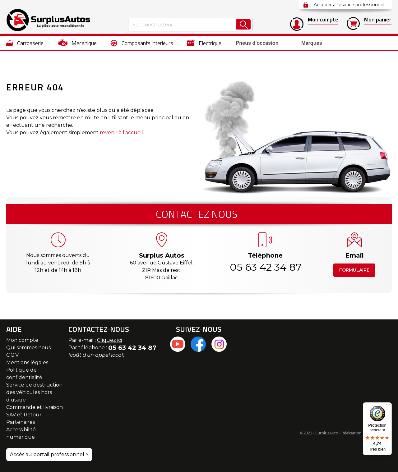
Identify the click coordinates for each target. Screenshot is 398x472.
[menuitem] (25, 43)
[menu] (199, 43)
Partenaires (20, 422)
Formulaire (354, 270)
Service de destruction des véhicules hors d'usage (34, 392)
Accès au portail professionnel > (49, 454)
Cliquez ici (109, 340)
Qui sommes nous (28, 348)
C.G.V (12, 355)
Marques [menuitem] (306, 43)
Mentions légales (27, 362)
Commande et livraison (34, 407)
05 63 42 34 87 (265, 267)
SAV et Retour (24, 415)
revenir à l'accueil (121, 132)
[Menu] (388, 406)
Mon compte (22, 340)
